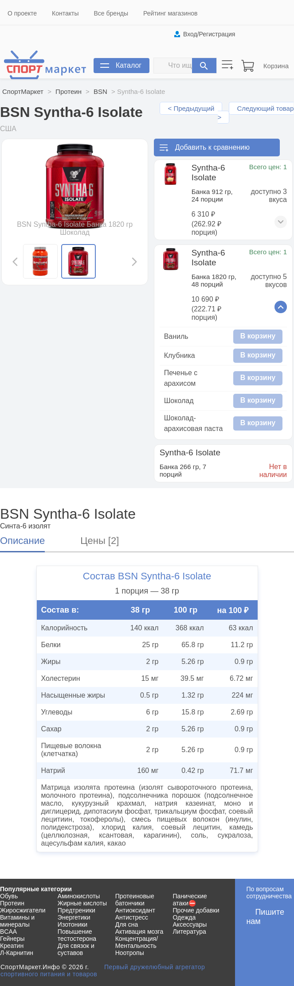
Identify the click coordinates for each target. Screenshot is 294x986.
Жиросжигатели (23, 910)
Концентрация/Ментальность (136, 942)
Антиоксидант (135, 910)
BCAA (8, 931)
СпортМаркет (22, 91)
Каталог (128, 65)
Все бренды (111, 13)
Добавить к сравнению (212, 147)
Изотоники (72, 924)
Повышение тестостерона (77, 935)
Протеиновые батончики (134, 900)
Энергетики (74, 917)
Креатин (12, 945)
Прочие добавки (196, 910)
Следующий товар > (256, 113)
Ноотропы (129, 952)
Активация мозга (139, 931)
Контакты (65, 13)
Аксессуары (190, 924)
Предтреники (76, 910)
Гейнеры (12, 938)
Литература (189, 931)
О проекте (22, 13)
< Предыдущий (191, 108)
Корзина (276, 66)
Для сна (126, 924)
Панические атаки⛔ (190, 900)
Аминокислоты (79, 896)
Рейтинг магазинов (170, 13)
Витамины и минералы (17, 921)
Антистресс (131, 917)
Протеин (68, 91)
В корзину (257, 336)
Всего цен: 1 (268, 167)
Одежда (184, 917)
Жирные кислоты (82, 903)
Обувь (9, 896)
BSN (100, 91)
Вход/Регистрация (209, 34)
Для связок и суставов (76, 949)
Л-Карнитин (16, 952)
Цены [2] (99, 540)
